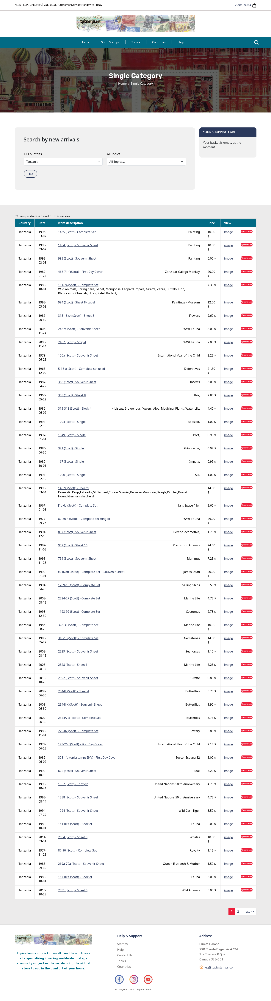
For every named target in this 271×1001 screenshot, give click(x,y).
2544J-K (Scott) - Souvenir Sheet (80, 704)
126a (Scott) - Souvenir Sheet (78, 355)
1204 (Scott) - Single (71, 422)
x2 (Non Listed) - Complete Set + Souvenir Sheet (91, 572)
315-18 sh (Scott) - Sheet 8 (76, 316)
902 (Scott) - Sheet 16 (72, 545)
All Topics (113, 154)
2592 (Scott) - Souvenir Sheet (78, 678)
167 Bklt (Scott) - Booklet (75, 877)
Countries (159, 42)
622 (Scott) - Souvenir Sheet (77, 771)
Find (30, 174)
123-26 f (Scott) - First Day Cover (80, 744)
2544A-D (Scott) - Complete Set (79, 718)
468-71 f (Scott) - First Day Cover (80, 272)
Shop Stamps (110, 42)
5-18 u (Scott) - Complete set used (81, 369)
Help (181, 42)
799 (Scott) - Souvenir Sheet (77, 558)
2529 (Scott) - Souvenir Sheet (78, 651)
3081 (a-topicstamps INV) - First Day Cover (87, 757)
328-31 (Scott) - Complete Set (78, 625)
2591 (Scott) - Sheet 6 (72, 890)
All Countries (33, 154)
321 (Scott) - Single (71, 448)
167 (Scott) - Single (71, 461)
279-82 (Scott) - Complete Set (78, 731)
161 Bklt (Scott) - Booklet (75, 824)
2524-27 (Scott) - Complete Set (79, 598)
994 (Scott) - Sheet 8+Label (76, 302)
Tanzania (25, 232)
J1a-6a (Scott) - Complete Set (77, 505)
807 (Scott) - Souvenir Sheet (77, 532)
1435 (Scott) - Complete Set (77, 232)
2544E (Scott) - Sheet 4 (73, 691)
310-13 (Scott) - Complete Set (78, 638)
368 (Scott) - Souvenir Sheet (77, 382)
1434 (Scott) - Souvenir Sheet (78, 245)
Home (85, 42)
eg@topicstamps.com (217, 967)
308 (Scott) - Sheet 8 (72, 395)
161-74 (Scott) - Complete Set (78, 285)
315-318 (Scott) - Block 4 (74, 408)
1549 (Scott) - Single (71, 435)
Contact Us (124, 955)
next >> (249, 911)
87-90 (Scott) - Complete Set (77, 850)
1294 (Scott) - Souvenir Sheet (78, 811)
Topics (135, 42)
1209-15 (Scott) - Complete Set (79, 585)
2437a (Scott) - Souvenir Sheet (79, 329)
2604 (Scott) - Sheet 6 (72, 837)
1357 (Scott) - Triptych (73, 784)
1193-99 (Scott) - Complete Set (79, 612)
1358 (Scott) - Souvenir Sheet (78, 797)
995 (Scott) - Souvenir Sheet (77, 258)
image (228, 232)
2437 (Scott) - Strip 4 (72, 342)
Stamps (122, 944)
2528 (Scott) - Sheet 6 (72, 665)
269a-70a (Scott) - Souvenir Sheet (81, 864)
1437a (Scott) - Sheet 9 (73, 488)
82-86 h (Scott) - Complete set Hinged (84, 519)
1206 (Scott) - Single (71, 475)
